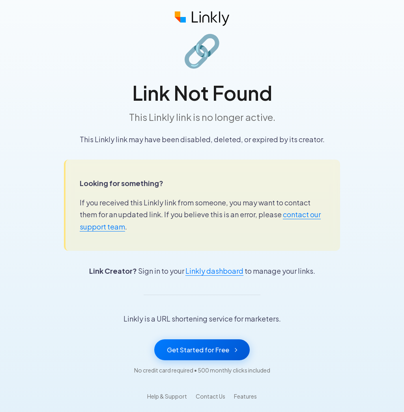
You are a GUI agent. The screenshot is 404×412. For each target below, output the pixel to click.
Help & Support (167, 396)
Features (245, 396)
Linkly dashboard (214, 270)
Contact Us (210, 396)
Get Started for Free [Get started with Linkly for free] (202, 350)
